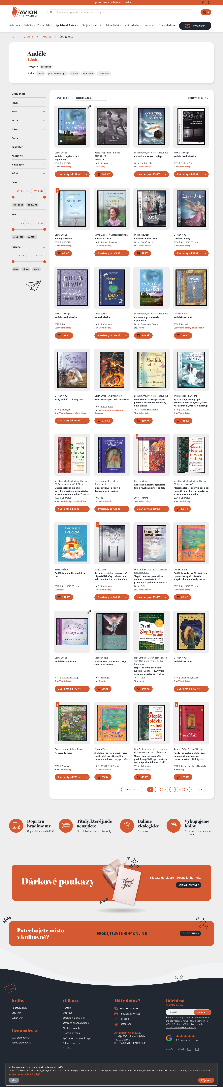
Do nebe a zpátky (111, 576)
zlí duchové (88, 73)
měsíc (36, 269)
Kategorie (28, 36)
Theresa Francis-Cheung (185, 395)
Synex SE (194, 677)
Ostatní (149, 25)
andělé (40, 73)
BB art (104, 406)
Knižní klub (67, 163)
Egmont (105, 163)
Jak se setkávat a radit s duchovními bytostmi (107, 489)
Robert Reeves (76, 749)
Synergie (185, 324)
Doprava (67, 1012)
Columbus (66, 497)
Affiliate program (72, 1043)
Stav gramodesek (21, 1037)
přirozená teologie (57, 73)
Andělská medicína (149, 486)
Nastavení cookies (72, 1028)
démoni (74, 73)
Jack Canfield (61, 481)
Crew (110, 406)
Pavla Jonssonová (66, 484)
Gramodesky (166, 25)
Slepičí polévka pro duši (72, 491)
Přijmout (206, 1080)
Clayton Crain (115, 395)
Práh (143, 586)
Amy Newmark (141, 572)
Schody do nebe (63, 238)
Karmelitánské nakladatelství (194, 766)
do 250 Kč (32, 204)
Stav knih (16, 1012)
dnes (15, 269)
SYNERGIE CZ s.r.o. (189, 242)
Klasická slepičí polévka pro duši (191, 490)
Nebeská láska (102, 317)
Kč (22, 191)
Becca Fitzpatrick (102, 152)
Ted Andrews (100, 481)
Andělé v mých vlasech (67, 158)
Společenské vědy (66, 25)
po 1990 (32, 237)
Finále (99, 159)
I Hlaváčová (160, 752)
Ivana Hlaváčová (185, 484)
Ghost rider (111, 399)
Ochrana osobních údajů (76, 1022)
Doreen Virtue (180, 234)
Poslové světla (110, 663)
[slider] (13, 197)
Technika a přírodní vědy (37, 25)
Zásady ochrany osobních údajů (181, 1027)
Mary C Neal (100, 569)
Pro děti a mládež (109, 25)
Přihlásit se (69, 1048)
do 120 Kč (18, 204)
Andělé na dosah (103, 238)
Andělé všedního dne (185, 156)
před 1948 (18, 237)
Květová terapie (63, 752)
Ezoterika (46, 36)
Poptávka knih (19, 1007)
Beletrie (13, 25)
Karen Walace (61, 569)
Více (14, 1080)
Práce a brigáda (71, 1033)
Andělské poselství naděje (148, 156)
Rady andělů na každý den (69, 399)
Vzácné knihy (132, 25)
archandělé (103, 73)
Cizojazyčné (88, 25)
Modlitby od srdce (150, 402)
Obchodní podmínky (74, 1017)
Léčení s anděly (182, 238)
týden (26, 269)
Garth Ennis (100, 395)
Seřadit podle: (62, 97)
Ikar (63, 324)
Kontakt (67, 1007)
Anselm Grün (180, 749)
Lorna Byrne (61, 152)
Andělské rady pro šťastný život (191, 576)
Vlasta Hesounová (159, 152)
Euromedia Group (109, 242)
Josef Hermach (198, 749)
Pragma (144, 497)
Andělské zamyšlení (65, 661)
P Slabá (79, 484)
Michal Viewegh (181, 152)
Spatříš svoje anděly (191, 402)
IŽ (102, 497)
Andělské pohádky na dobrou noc (70, 575)
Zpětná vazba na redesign (77, 1038)
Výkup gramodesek (22, 1042)
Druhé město (187, 163)
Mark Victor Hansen (77, 481)
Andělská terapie (183, 317)
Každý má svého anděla (189, 756)
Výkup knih (17, 1017)
